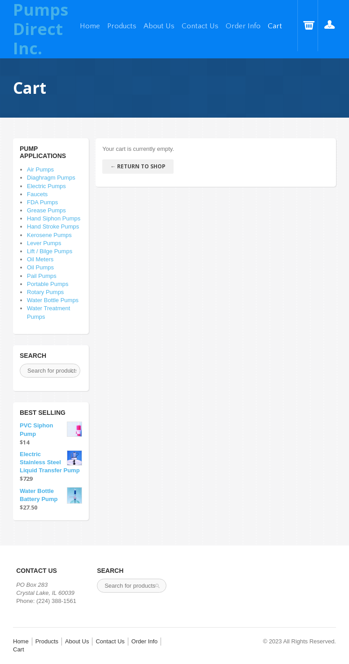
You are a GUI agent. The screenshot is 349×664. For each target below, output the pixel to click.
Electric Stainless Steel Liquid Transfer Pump (51, 462)
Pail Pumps (42, 276)
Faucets (37, 194)
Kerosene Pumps (49, 235)
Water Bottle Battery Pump (51, 495)
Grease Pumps (46, 210)
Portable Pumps (48, 284)
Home (90, 26)
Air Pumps (40, 169)
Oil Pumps (40, 267)
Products (121, 26)
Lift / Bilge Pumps (49, 251)
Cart (275, 26)
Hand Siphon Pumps (53, 218)
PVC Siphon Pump (51, 429)
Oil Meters (40, 259)
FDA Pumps (42, 202)
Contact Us (200, 26)
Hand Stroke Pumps (53, 226)
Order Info (243, 26)
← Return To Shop (138, 166)
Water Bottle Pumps (53, 300)
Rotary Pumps (45, 292)
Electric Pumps (46, 186)
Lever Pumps (44, 243)
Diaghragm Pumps (51, 177)
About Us (159, 26)
